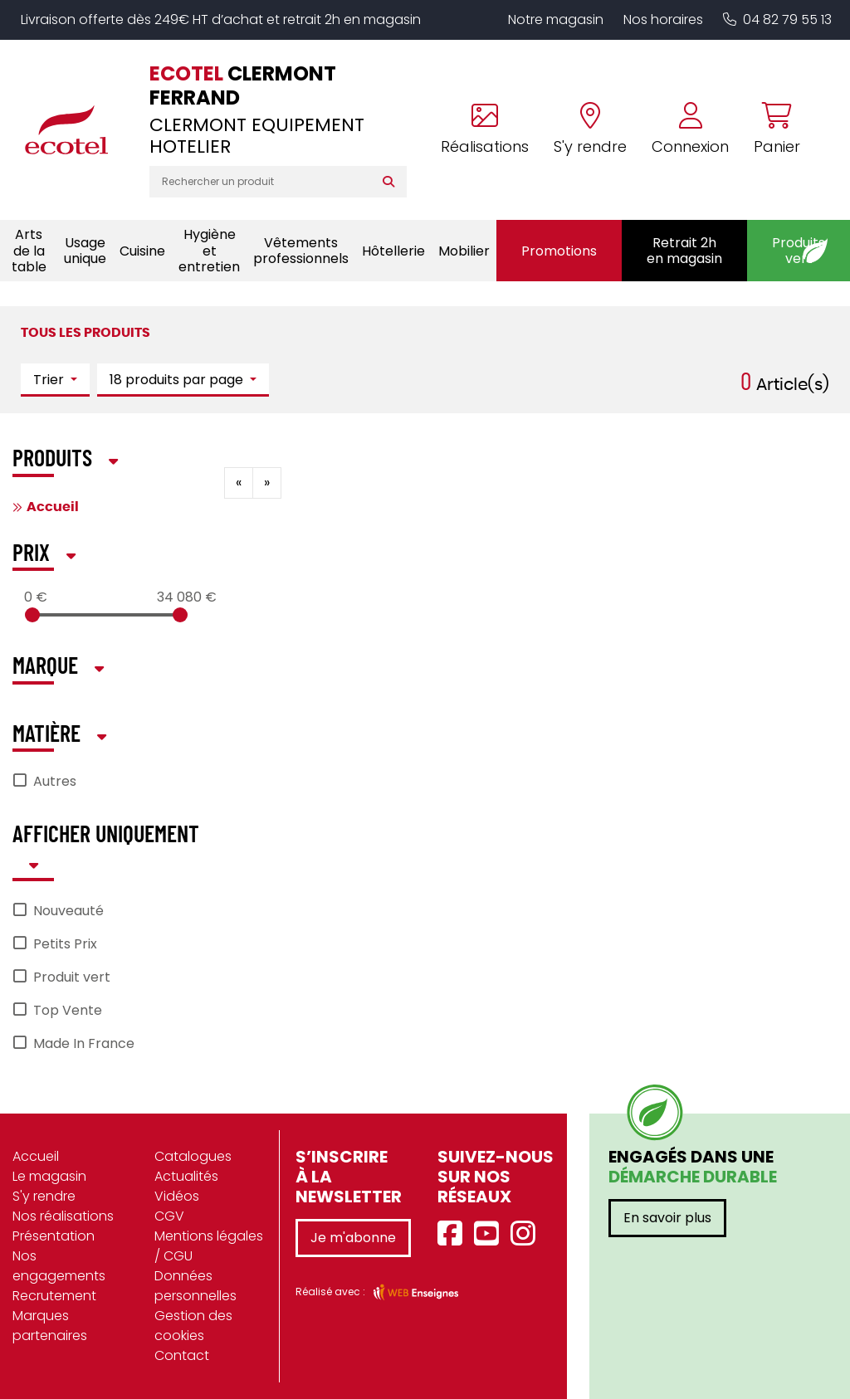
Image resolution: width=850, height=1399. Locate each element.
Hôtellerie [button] (393, 251)
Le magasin (49, 1176)
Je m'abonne (353, 1237)
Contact (181, 1355)
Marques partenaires (49, 1325)
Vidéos (176, 1196)
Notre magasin (555, 19)
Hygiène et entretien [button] (209, 250)
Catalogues (193, 1156)
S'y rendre (44, 1196)
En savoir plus (667, 1217)
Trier (50, 379)
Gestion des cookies (193, 1325)
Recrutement (54, 1295)
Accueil (53, 507)
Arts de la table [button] (29, 250)
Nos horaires (663, 19)
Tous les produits (85, 332)
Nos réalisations (63, 1216)
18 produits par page (178, 379)
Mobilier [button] (464, 251)
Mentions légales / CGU (208, 1245)
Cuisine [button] (142, 251)
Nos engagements (58, 1265)
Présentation (53, 1235)
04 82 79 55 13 (777, 19)
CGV (169, 1216)
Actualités (186, 1176)
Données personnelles (195, 1285)
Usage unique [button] (85, 250)
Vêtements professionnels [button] (301, 250)
